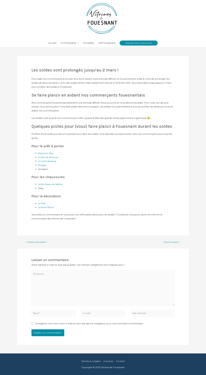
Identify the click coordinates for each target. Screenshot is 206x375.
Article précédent (36, 242)
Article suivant (172, 242)
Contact (120, 361)
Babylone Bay (45, 153)
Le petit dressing (47, 161)
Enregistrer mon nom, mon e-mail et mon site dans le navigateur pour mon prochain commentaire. (89, 323)
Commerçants (68, 43)
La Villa (41, 203)
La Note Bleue (46, 207)
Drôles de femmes (48, 157)
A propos (108, 361)
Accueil (52, 43)
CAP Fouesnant (106, 43)
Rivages (42, 165)
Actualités (88, 43)
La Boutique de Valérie (50, 184)
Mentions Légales (91, 361)
